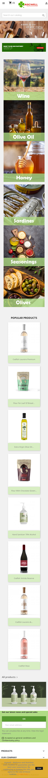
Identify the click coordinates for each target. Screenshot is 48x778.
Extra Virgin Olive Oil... (24, 447)
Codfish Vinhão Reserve (24, 578)
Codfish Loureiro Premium (24, 359)
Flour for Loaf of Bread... (24, 403)
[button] (3, 29)
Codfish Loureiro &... (24, 622)
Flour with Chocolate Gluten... (24, 490)
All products (10, 677)
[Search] (24, 15)
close (39, 768)
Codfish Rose (24, 666)
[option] (24, 29)
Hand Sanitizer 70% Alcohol (24, 534)
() (12, 3)
